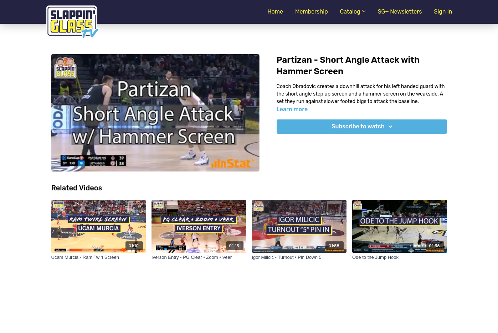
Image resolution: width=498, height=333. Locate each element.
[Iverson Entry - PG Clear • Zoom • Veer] (199, 257)
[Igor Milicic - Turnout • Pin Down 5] (299, 257)
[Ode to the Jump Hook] (399, 257)
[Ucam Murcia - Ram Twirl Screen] (98, 257)
